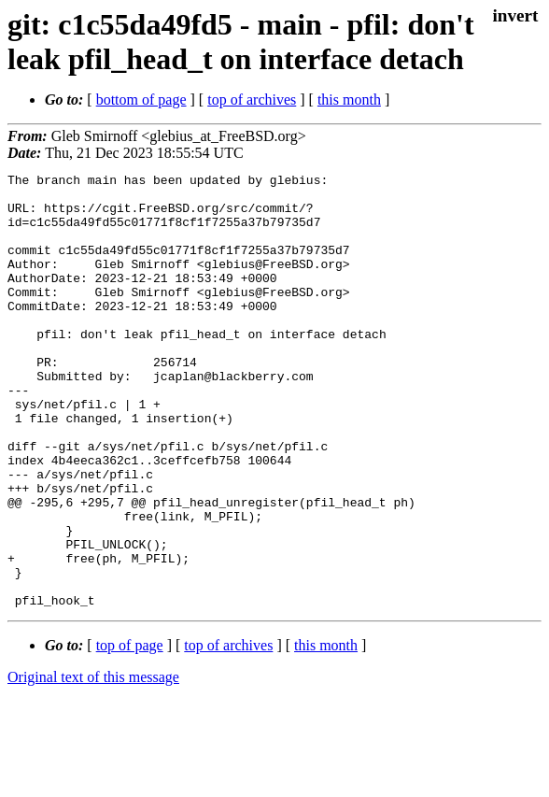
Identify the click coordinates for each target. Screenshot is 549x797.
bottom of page (141, 99)
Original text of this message (93, 764)
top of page (129, 732)
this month (349, 99)
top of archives (251, 99)
